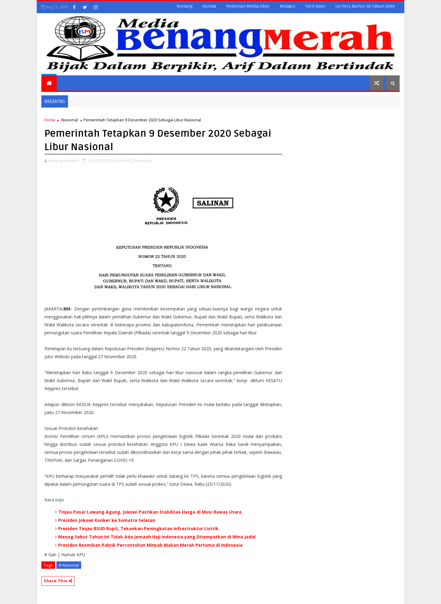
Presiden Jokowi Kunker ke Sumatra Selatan (106, 520)
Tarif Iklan (315, 6)
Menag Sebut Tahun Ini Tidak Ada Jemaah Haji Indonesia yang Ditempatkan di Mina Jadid (156, 537)
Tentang (184, 6)
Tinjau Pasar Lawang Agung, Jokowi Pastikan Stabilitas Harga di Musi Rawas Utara (150, 512)
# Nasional (69, 565)
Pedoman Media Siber (248, 6)
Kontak (209, 6)
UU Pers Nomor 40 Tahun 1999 (365, 6)
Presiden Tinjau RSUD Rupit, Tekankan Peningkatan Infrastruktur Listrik (138, 528)
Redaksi (287, 6)
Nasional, (144, 160)
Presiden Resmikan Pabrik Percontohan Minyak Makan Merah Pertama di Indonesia (150, 545)
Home (49, 120)
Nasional (69, 120)
